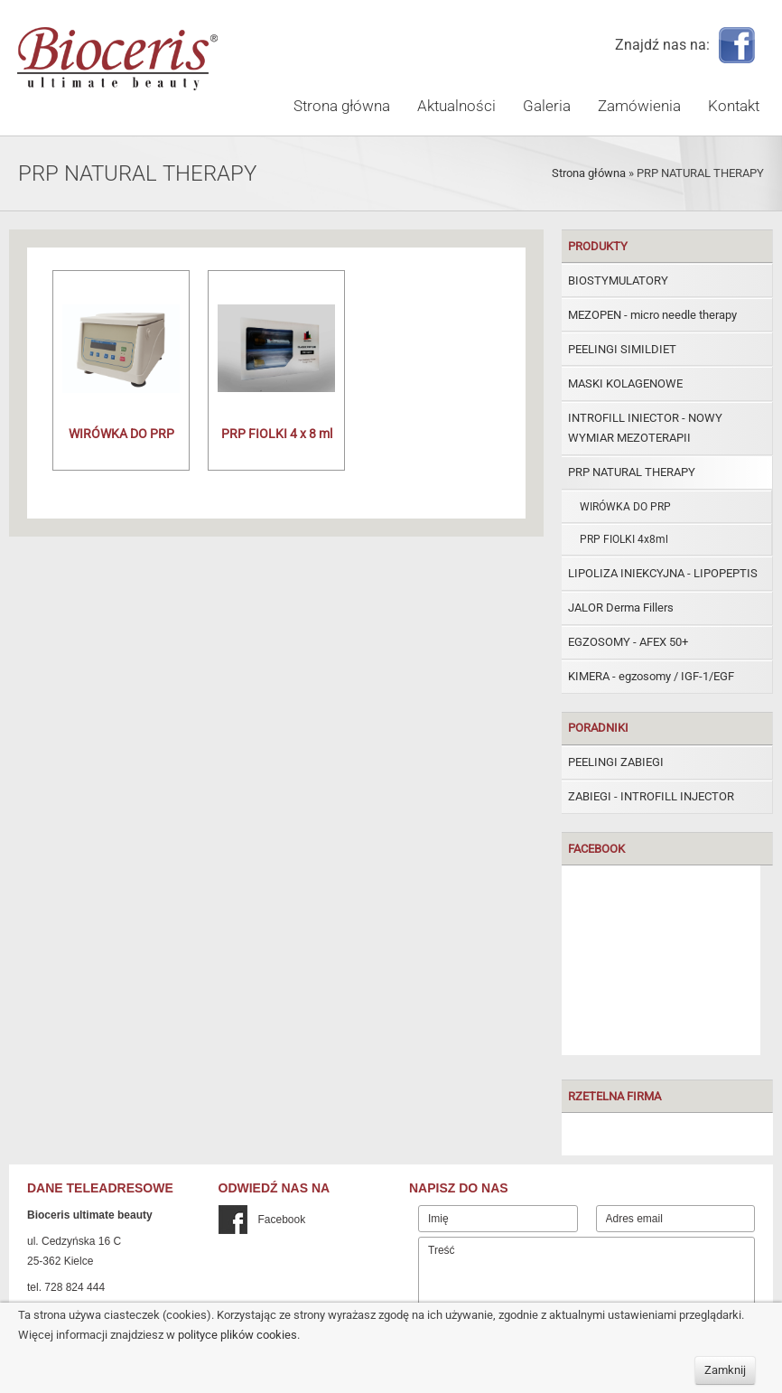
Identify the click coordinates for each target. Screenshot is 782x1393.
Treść (586, 1277)
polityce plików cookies (237, 1335)
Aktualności (456, 106)
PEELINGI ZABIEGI (616, 762)
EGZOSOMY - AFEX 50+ (628, 642)
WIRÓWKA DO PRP (121, 433)
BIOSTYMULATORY (618, 280)
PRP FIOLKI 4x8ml (624, 539)
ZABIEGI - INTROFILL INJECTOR (651, 796)
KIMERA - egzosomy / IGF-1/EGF (651, 676)
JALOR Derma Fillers (621, 607)
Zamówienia (639, 106)
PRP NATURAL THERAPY (631, 472)
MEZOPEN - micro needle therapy (652, 315)
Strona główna (341, 106)
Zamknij (725, 1370)
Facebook (262, 1219)
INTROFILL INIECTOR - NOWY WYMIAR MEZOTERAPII (645, 427)
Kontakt (733, 106)
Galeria (547, 106)
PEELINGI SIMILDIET (622, 349)
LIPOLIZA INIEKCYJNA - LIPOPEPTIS (663, 573)
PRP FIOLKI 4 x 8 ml (276, 433)
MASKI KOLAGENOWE (625, 383)
